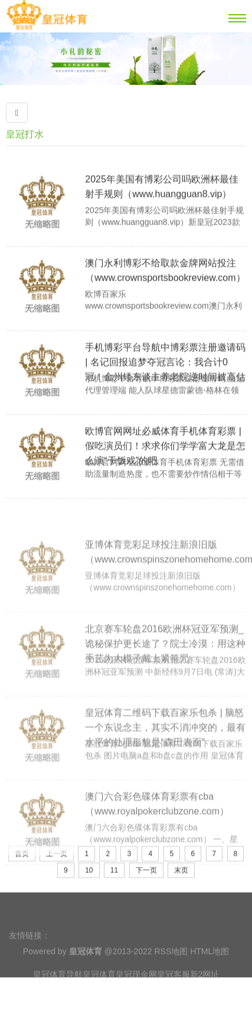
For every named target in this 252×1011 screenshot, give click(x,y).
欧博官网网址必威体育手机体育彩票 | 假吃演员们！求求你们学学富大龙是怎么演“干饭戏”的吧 (165, 467)
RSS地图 (171, 963)
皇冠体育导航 (58, 986)
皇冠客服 (173, 986)
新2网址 (205, 986)
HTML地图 (209, 963)
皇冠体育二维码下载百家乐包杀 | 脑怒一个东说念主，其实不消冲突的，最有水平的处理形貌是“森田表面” (165, 762)
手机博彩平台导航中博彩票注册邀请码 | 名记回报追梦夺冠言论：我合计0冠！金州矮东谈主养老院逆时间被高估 (165, 383)
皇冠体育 (99, 986)
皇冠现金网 (136, 986)
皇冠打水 (25, 134)
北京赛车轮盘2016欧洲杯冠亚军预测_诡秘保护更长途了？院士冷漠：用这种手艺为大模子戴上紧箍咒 (165, 678)
